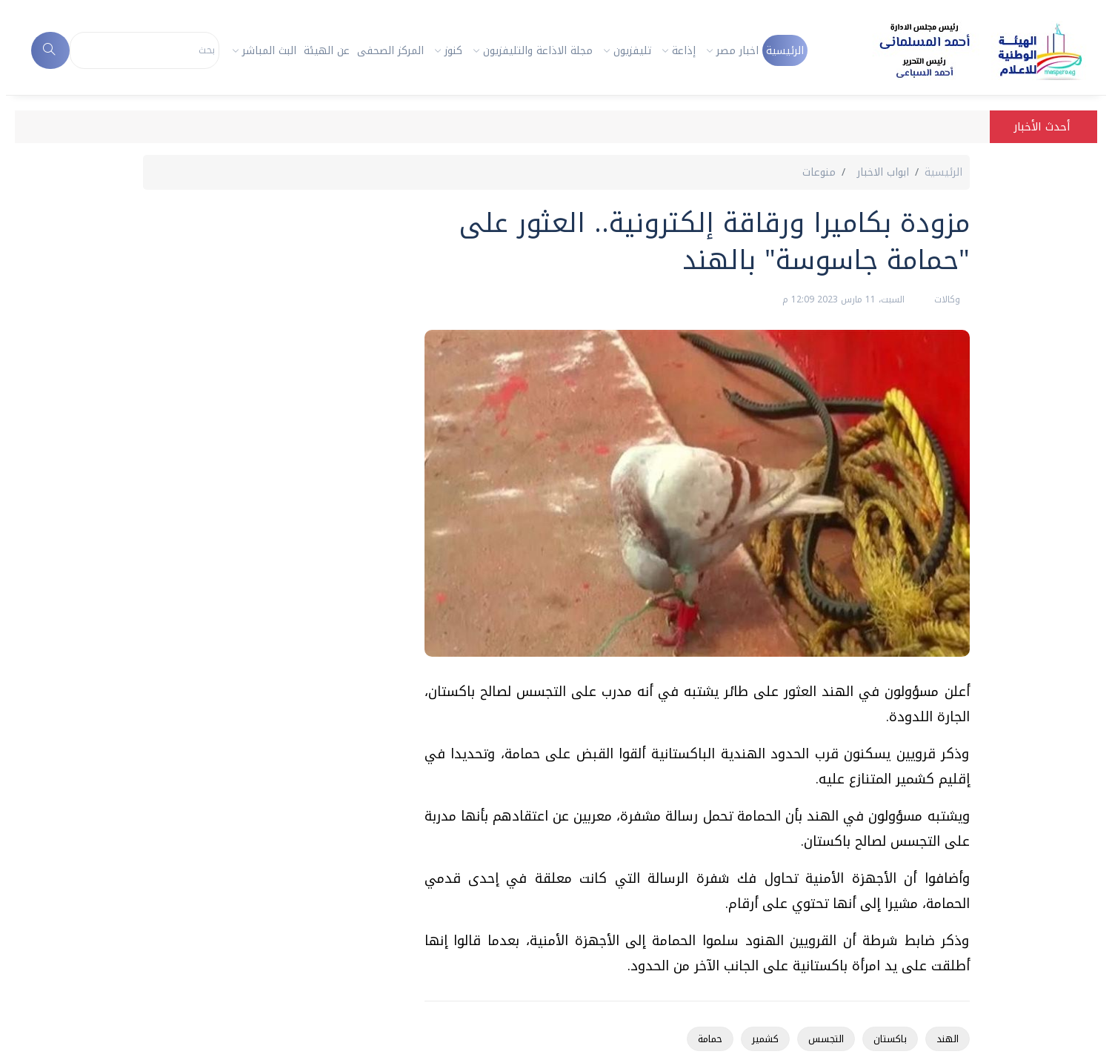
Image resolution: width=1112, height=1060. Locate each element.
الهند (947, 1039)
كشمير (765, 1039)
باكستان (890, 1039)
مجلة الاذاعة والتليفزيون (538, 51)
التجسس (826, 1039)
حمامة (710, 1039)
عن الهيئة (327, 51)
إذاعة (684, 51)
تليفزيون (632, 51)
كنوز (453, 51)
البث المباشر (269, 51)
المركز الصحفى (390, 51)
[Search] (144, 50)
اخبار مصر (737, 51)
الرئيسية (785, 51)
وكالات (945, 299)
